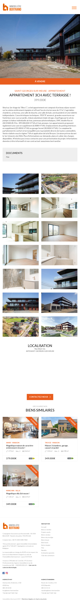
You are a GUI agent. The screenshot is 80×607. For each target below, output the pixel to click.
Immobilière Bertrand (12, 7)
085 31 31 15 (45, 588)
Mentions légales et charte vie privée (34, 599)
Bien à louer (45, 540)
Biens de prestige (47, 537)
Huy (42, 548)
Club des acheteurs (47, 555)
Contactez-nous (38, 397)
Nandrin (44, 550)
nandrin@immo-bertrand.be (50, 590)
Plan (7, 157)
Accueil (43, 527)
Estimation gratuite (47, 553)
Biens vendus (45, 535)
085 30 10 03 (7, 588)
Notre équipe (45, 545)
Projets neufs (45, 532)
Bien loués (44, 542)
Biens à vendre (46, 530)
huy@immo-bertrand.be (10, 590)
